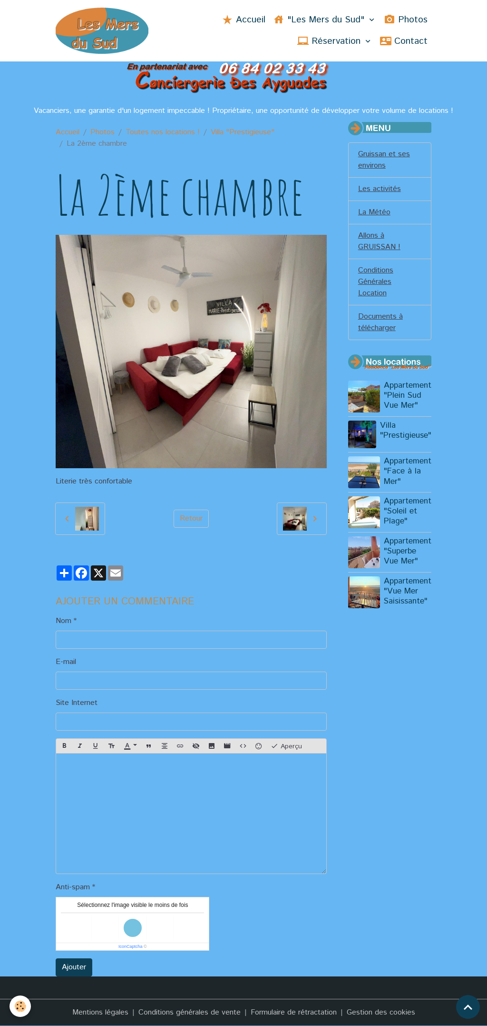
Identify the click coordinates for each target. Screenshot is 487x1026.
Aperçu (286, 746)
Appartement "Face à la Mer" (407, 471)
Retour (191, 518)
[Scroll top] (468, 1007)
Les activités (379, 188)
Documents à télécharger (380, 322)
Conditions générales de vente (189, 1012)
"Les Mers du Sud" (320, 19)
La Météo (374, 212)
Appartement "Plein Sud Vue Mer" (407, 395)
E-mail (66, 661)
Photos (406, 19)
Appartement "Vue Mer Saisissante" (407, 591)
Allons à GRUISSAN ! (379, 241)
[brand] (102, 31)
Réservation (330, 41)
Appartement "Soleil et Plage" (407, 511)
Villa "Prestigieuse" (242, 132)
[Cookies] (20, 1006)
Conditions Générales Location (375, 282)
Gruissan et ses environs (384, 160)
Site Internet (76, 702)
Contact (404, 41)
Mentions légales (100, 1012)
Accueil (243, 19)
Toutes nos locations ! (163, 132)
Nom (63, 620)
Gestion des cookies (381, 1012)
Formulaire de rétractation (294, 1012)
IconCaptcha (130, 946)
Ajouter (74, 967)
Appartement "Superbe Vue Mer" (407, 551)
